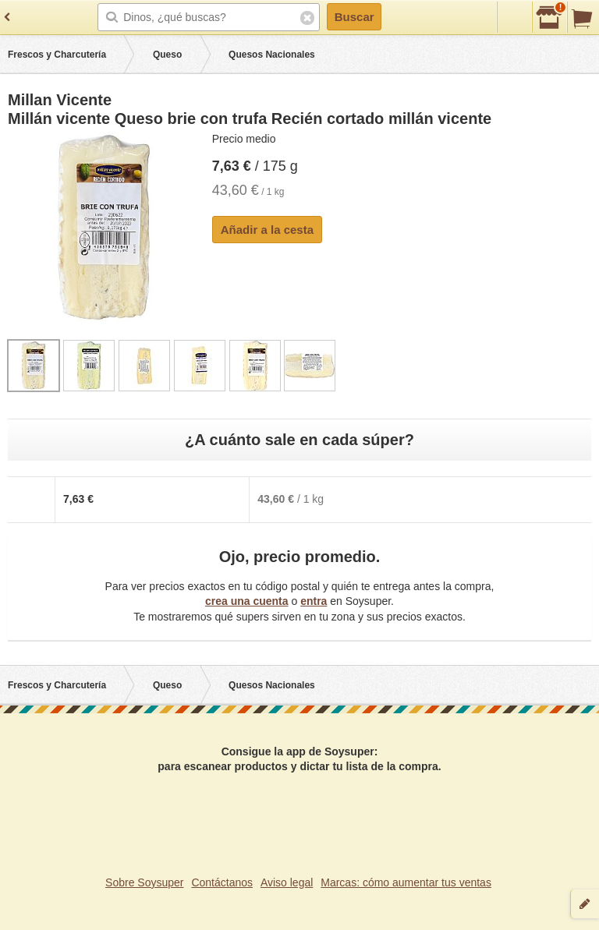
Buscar (354, 16)
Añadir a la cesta (267, 229)
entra (313, 601)
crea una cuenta (247, 601)
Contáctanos (222, 882)
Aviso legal (287, 882)
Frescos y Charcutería (57, 54)
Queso (167, 54)
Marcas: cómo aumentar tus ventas (406, 882)
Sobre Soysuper (144, 882)
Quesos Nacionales (272, 54)
